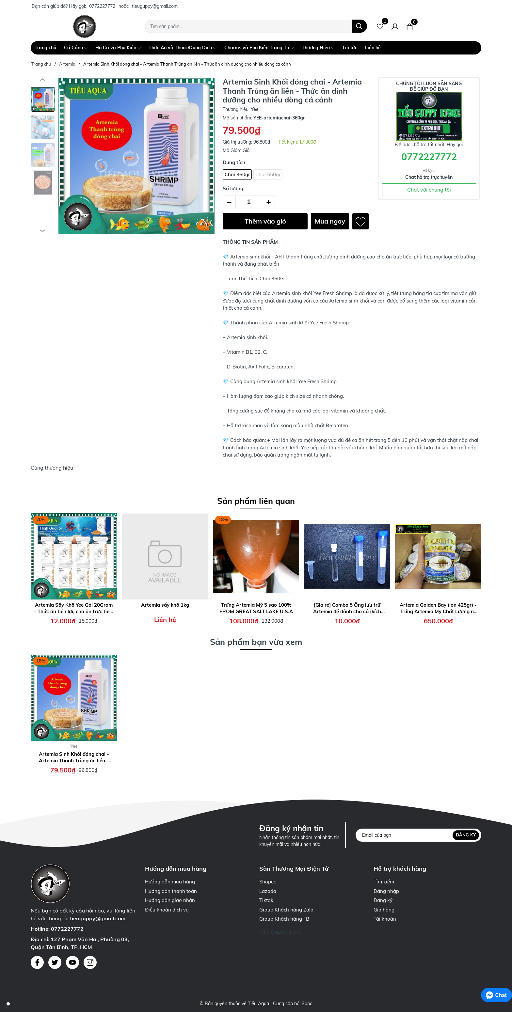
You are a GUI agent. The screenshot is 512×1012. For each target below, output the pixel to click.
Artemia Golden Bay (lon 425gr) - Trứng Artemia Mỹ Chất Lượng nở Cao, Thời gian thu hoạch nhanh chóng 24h (438, 608)
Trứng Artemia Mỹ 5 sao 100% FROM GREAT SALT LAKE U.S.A (256, 608)
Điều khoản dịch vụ (167, 910)
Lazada (267, 891)
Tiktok (266, 900)
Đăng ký (466, 835)
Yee (74, 746)
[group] (136, 155)
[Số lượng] (249, 201)
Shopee (267, 882)
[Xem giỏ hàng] (409, 26)
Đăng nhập (386, 891)
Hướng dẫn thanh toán (171, 891)
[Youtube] (72, 962)
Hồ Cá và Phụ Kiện (118, 48)
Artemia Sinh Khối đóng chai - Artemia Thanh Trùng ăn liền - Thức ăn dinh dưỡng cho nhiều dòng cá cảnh (74, 757)
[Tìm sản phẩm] (256, 26)
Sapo (307, 1003)
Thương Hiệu (318, 48)
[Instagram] (90, 962)
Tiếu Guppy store (280, 931)
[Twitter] (54, 962)
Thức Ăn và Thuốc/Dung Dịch (182, 48)
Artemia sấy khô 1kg (165, 605)
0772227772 (102, 6)
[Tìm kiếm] (359, 26)
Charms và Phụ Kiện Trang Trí (259, 48)
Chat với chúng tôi (429, 189)
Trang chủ (45, 48)
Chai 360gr (237, 174)
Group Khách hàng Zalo (286, 910)
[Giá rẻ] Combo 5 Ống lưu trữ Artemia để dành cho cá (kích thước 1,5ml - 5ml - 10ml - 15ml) (347, 608)
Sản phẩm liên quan (256, 501)
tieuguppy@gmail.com (155, 6)
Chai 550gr (267, 174)
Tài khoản (385, 919)
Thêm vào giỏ (265, 221)
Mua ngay (330, 221)
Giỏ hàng (384, 910)
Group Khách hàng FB (284, 919)
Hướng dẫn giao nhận (170, 900)
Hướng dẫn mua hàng (170, 882)
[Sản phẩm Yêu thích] (380, 26)
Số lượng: (234, 188)
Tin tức (349, 48)
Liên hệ (373, 48)
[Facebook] (37, 962)
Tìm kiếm (384, 882)
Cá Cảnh (76, 48)
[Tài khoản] (395, 26)
